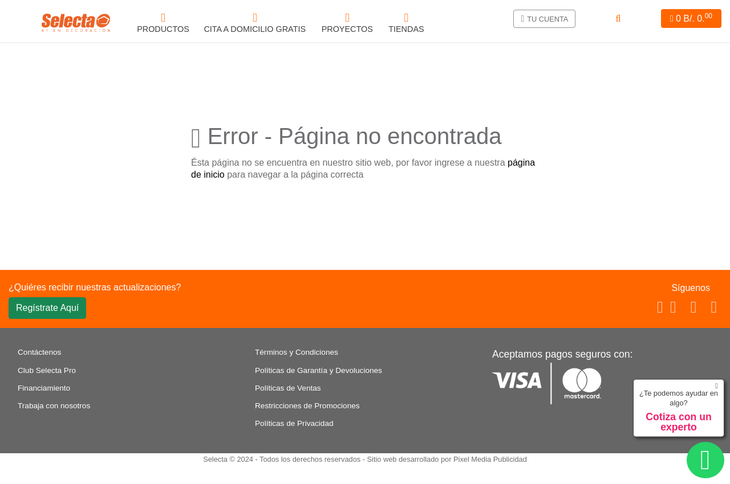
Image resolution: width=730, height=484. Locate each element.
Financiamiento (44, 388)
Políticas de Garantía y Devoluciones (318, 370)
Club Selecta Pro (47, 370)
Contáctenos (39, 352)
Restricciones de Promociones (307, 405)
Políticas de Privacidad (294, 423)
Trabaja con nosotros (54, 405)
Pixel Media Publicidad (490, 459)
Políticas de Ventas (288, 388)
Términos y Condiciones (296, 352)
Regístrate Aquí (47, 308)
